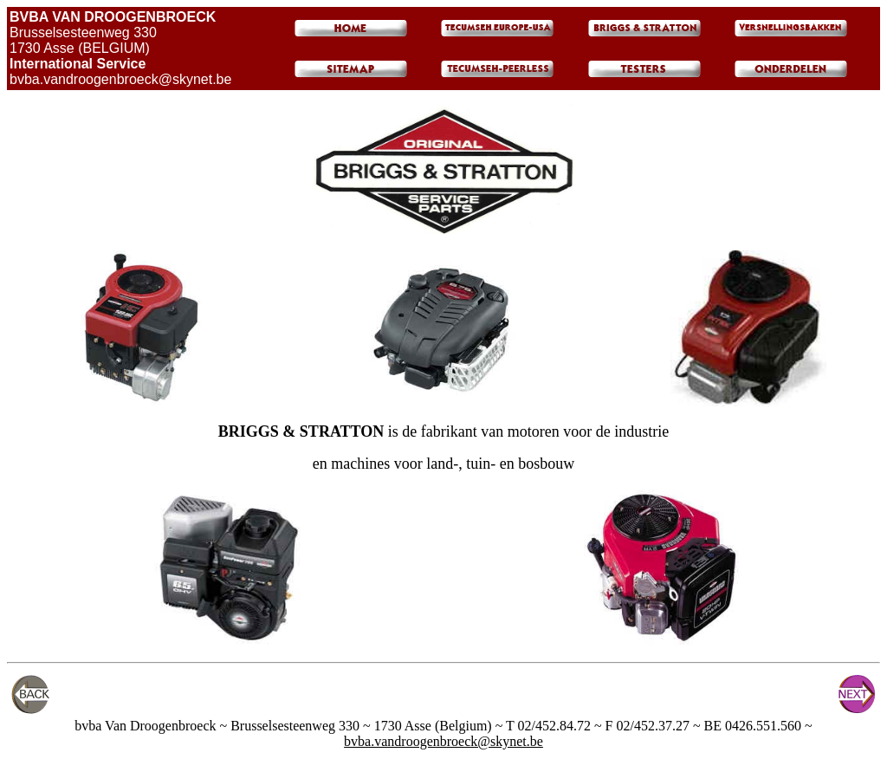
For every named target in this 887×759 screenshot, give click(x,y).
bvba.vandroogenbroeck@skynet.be (443, 741)
